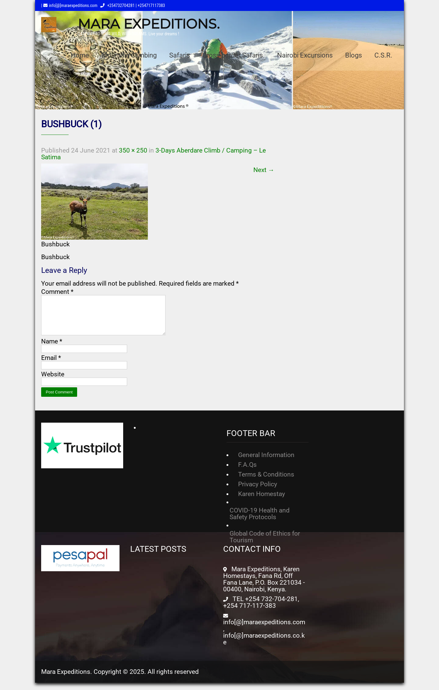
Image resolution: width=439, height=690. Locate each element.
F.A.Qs (247, 472)
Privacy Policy (257, 491)
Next (263, 170)
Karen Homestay (261, 501)
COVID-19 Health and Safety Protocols (260, 521)
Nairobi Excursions (305, 55)
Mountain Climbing (129, 55)
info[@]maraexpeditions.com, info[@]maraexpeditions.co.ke (264, 639)
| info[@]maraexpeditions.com (69, 5)
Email (51, 365)
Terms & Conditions (266, 481)
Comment (57, 291)
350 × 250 (133, 150)
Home (80, 55)
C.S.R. (383, 55)
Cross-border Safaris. (233, 55)
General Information (266, 462)
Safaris (179, 55)
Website (52, 381)
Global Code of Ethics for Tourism (265, 544)
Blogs (353, 55)
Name (51, 348)
